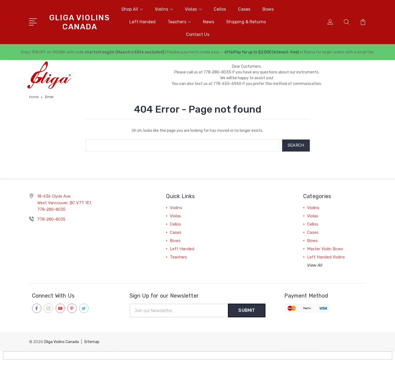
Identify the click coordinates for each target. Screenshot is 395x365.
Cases (244, 9)
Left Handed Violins (326, 257)
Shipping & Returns (246, 21)
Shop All (132, 9)
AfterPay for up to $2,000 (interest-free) (261, 52)
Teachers (179, 21)
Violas (193, 9)
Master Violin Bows (325, 248)
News (208, 21)
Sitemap (91, 342)
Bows (268, 9)
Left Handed (142, 21)
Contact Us (197, 34)
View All (314, 265)
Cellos (220, 9)
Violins (164, 9)
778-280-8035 (51, 219)
